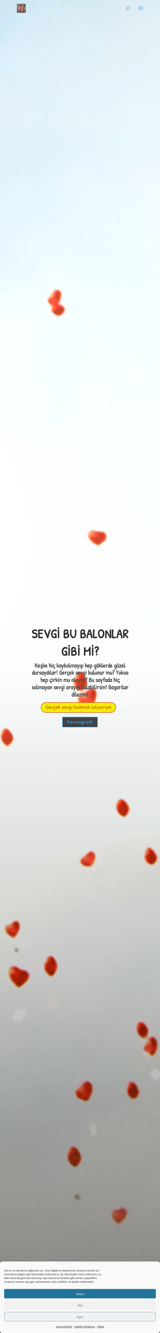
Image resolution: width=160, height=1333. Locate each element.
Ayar (80, 1317)
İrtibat (100, 1326)
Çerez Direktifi (64, 1326)
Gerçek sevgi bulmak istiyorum (78, 707)
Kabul (80, 1294)
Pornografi (80, 722)
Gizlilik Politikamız (84, 1326)
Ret (80, 1305)
